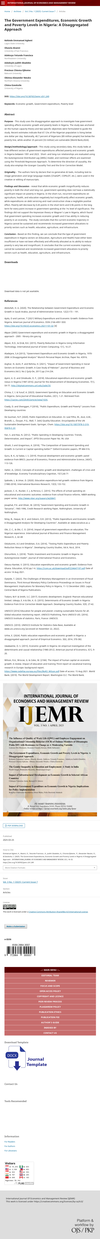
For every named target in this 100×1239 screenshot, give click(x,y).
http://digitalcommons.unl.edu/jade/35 (31, 385)
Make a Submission (16, 926)
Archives (17, 11)
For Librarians (10, 1150)
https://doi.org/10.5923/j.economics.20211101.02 (29, 325)
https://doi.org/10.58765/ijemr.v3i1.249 (29, 96)
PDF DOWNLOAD (15, 825)
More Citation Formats (15, 867)
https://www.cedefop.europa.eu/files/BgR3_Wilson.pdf (31, 671)
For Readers (9, 1141)
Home (7, 11)
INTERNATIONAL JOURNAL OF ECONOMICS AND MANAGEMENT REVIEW (41, 2)
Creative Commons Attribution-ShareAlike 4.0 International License (58, 911)
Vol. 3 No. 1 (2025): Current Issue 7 (40, 11)
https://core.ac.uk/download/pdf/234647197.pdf (61, 568)
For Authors (9, 1146)
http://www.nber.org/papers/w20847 (36, 498)
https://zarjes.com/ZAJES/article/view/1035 (26, 399)
